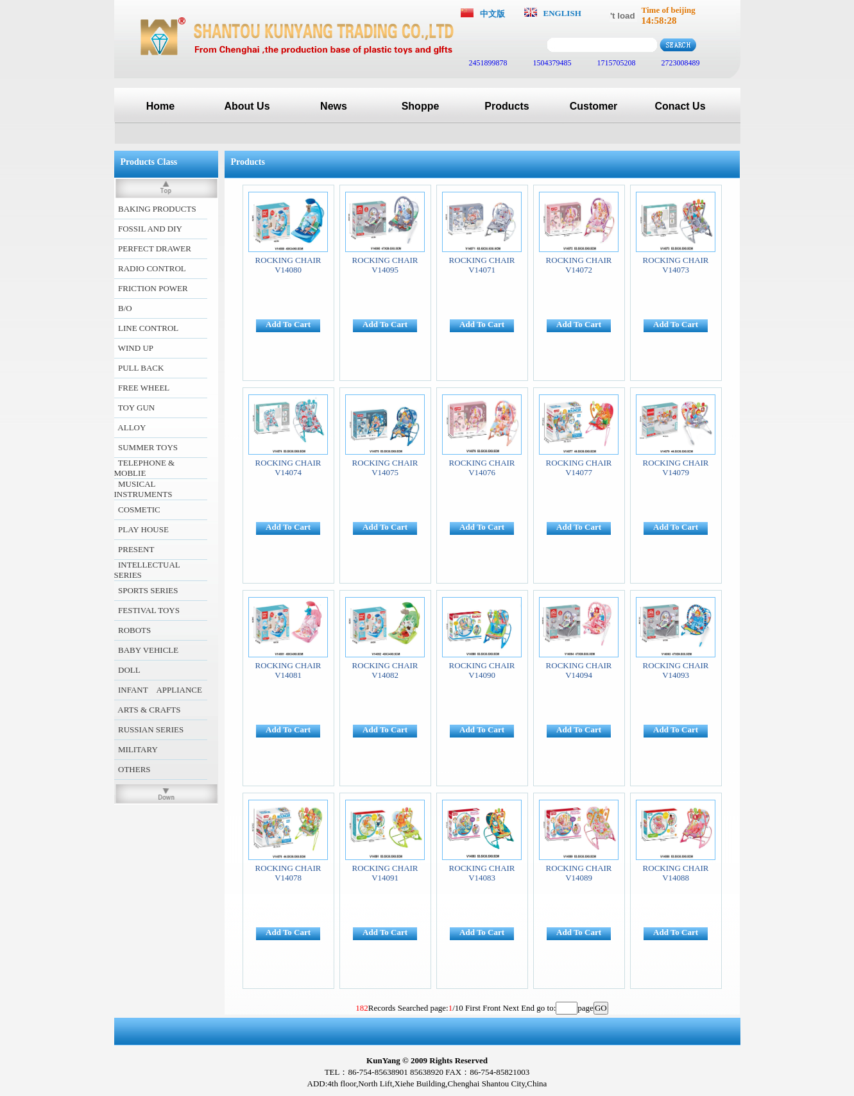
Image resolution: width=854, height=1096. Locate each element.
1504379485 (551, 62)
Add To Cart (288, 324)
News (333, 106)
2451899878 (487, 62)
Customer (594, 106)
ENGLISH (562, 13)
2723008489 (680, 62)
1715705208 (615, 62)
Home (160, 106)
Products (506, 106)
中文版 (492, 14)
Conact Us (679, 106)
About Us (246, 106)
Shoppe (421, 106)
